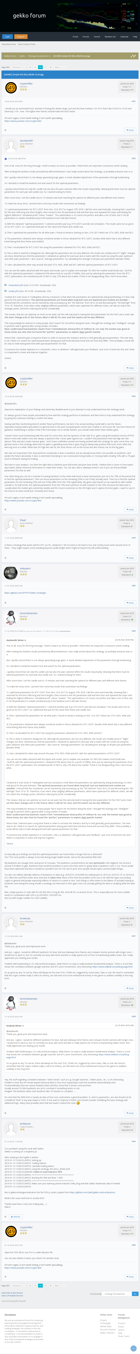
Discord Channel (108, 1329)
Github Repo (106, 1326)
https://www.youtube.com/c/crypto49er (23, 121)
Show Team (123, 1336)
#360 (133, 1245)
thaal (23, 520)
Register (20, 36)
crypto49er (26, 83)
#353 (133, 396)
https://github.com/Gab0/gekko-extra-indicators (92, 1192)
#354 (133, 538)
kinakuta (25, 918)
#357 (133, 936)
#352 (133, 158)
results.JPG (14, 291)
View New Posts (9, 44)
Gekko (22, 56)
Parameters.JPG (16, 285)
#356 (133, 631)
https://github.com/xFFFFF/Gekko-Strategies (25, 592)
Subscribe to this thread (12, 1293)
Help (135, 36)
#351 (133, 101)
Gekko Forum (10, 56)
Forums (86, 36)
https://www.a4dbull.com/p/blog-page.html (112, 966)
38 (50, 67)
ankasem (25, 568)
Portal (75, 36)
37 (45, 67)
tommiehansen (28, 613)
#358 (133, 1016)
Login (7, 36)
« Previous (16, 67)
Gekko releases (107, 1332)
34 (30, 67)
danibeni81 (26, 140)
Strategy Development (38, 56)
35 (35, 67)
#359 (133, 1141)
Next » (57, 67)
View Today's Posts (26, 44)
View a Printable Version (12, 1295)
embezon (25, 1123)
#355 (133, 585)
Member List (110, 36)
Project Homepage (105, 1322)
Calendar (124, 36)
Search (97, 36)
